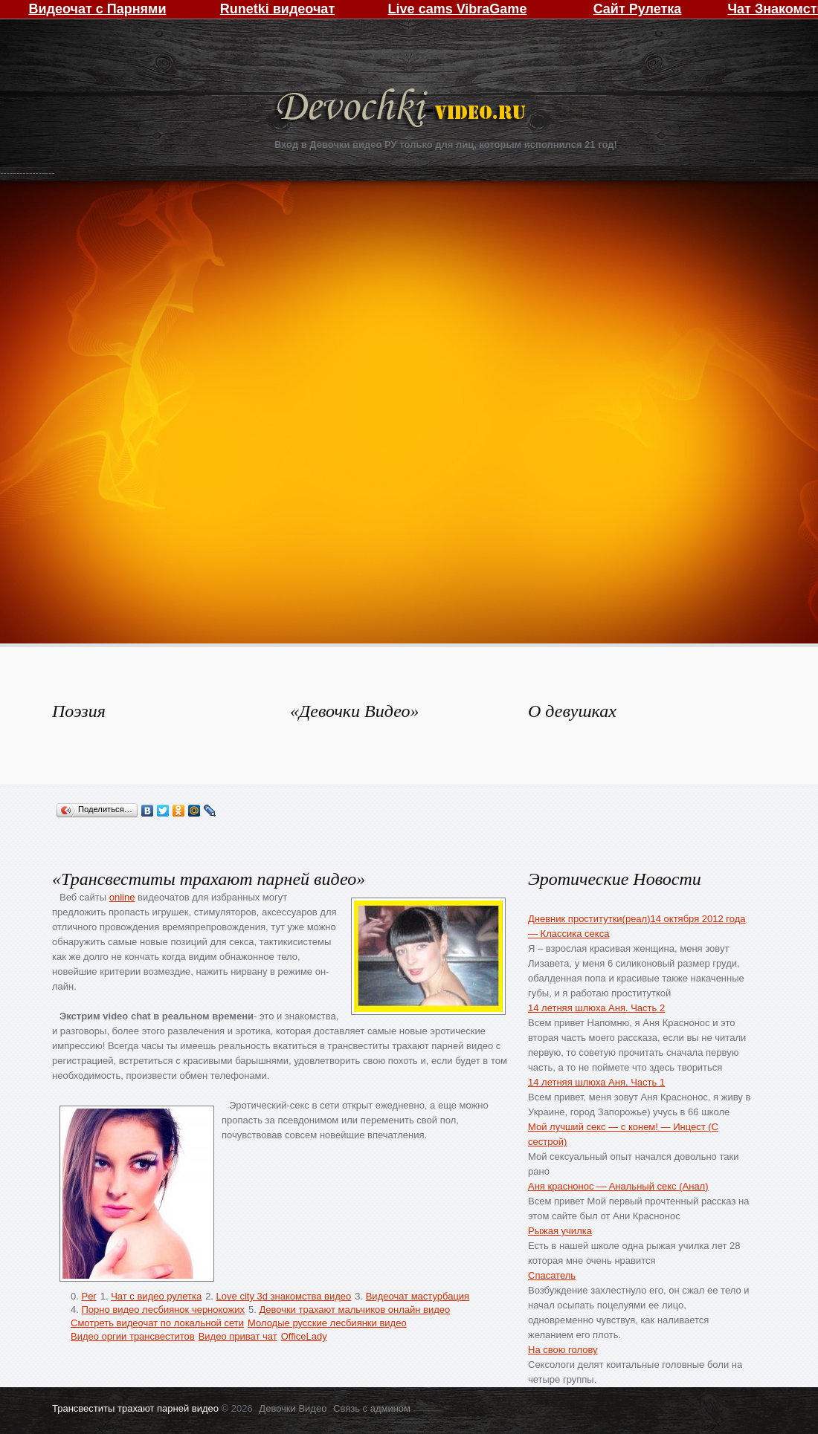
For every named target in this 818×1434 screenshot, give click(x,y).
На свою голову (563, 1349)
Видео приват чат (238, 1336)
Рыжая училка (560, 1230)
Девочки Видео (403, 109)
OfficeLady (304, 1336)
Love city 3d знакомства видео (284, 1296)
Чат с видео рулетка (156, 1296)
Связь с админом (371, 1408)
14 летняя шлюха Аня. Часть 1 (596, 1082)
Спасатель (552, 1275)
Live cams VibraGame (457, 8)
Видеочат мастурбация (417, 1296)
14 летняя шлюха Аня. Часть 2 (596, 1007)
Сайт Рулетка (637, 8)
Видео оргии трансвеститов (133, 1336)
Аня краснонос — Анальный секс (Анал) (618, 1186)
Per (88, 1296)
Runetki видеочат (277, 8)
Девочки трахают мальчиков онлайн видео (354, 1309)
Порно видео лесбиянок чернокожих (162, 1309)
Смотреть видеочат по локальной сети (157, 1322)
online (122, 897)
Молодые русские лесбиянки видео (327, 1322)
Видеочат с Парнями (97, 8)
